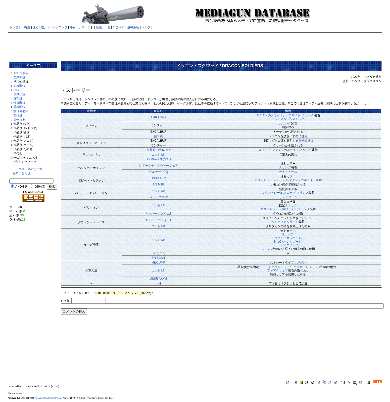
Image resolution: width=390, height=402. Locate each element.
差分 (44, 27)
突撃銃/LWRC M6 (158, 150)
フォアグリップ (287, 245)
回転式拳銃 (20, 73)
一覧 (107, 27)
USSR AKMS (158, 278)
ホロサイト (293, 115)
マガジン (300, 262)
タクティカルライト (269, 115)
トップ (13, 27)
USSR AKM (158, 178)
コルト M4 (158, 154)
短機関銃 (19, 86)
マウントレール (264, 180)
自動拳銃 (19, 77)
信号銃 (158, 136)
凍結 (36, 27)
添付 (73, 27)
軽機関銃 (19, 102)
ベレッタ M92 (158, 197)
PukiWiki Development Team (48, 398)
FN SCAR (158, 258)
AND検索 (21, 186)
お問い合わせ (21, 173)
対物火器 (19, 119)
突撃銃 (17, 98)
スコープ (264, 150)
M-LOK (279, 241)
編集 (27, 27)
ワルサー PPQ (158, 172)
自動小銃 (19, 94)
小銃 (16, 90)
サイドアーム (288, 172)
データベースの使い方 (27, 169)
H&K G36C (158, 117)
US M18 (158, 184)
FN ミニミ (158, 253)
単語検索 (119, 27)
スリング (308, 115)
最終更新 (133, 27)
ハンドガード (292, 241)
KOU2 (22, 393)
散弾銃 (17, 115)
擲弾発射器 (20, 111)
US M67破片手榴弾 (158, 159)
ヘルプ (146, 27)
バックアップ (58, 27)
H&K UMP (158, 262)
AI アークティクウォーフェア (158, 165)
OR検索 (40, 186)
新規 (99, 27)
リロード (84, 27)
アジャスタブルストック (288, 119)
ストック (291, 205)
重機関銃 (19, 107)
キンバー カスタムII (158, 213)
